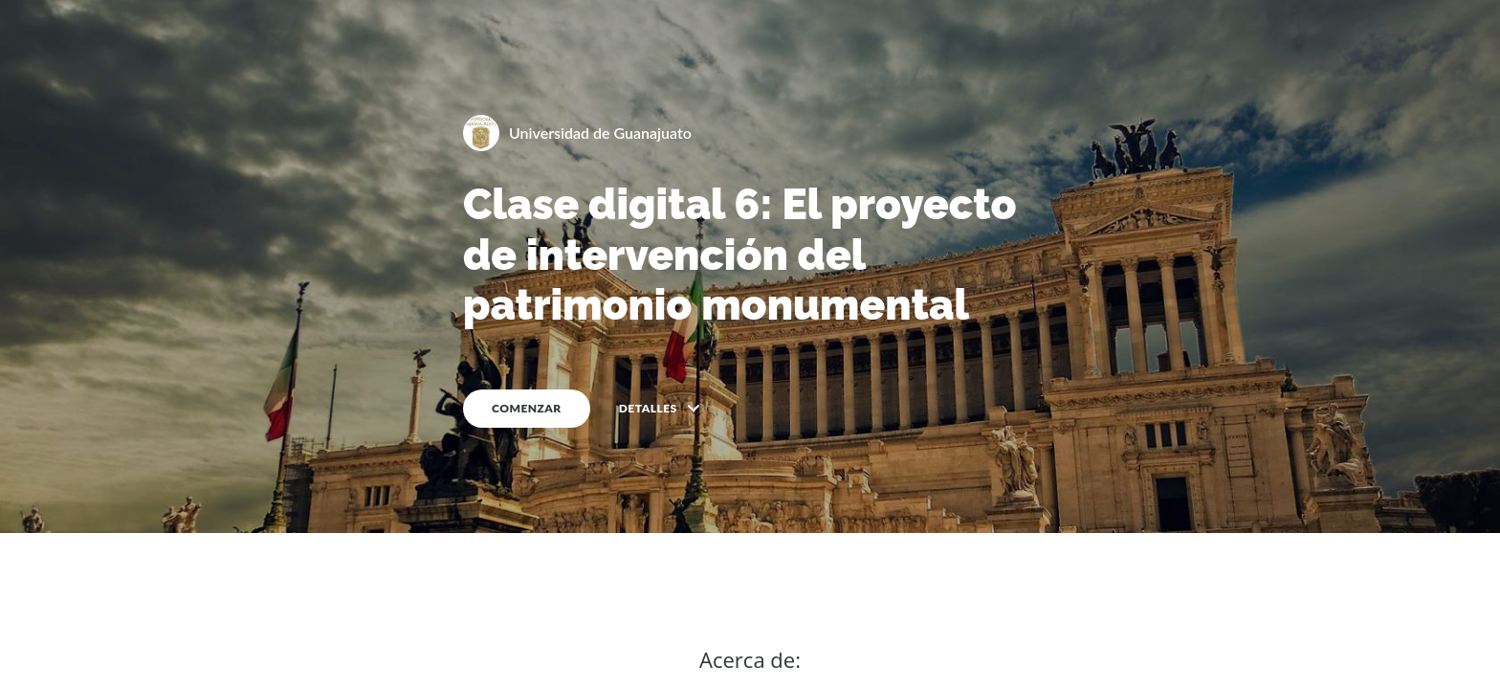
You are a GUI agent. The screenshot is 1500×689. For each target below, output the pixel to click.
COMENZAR (527, 408)
